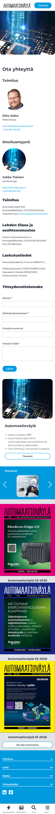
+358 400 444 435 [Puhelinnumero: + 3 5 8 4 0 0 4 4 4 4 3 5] (11, 191)
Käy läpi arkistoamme (27, 744)
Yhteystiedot (27, 784)
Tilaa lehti (43, 5)
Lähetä (9, 368)
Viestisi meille (10, 343)
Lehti (27, 767)
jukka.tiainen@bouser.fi (14, 187)
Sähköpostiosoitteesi (14, 313)
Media (27, 776)
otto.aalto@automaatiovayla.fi (17, 126)
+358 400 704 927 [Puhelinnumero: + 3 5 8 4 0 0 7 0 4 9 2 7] (11, 129)
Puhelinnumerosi (12, 328)
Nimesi (6, 298)
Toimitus (27, 759)
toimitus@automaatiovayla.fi (33, 213)
